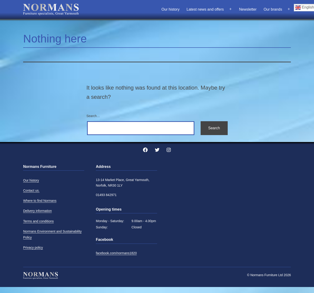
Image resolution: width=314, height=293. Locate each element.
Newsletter (248, 9)
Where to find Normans (39, 200)
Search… (93, 116)
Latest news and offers (205, 9)
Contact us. (31, 190)
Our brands (273, 9)
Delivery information (37, 211)
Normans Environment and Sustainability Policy (52, 234)
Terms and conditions (38, 221)
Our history (171, 9)
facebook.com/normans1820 (116, 253)
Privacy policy (33, 247)
